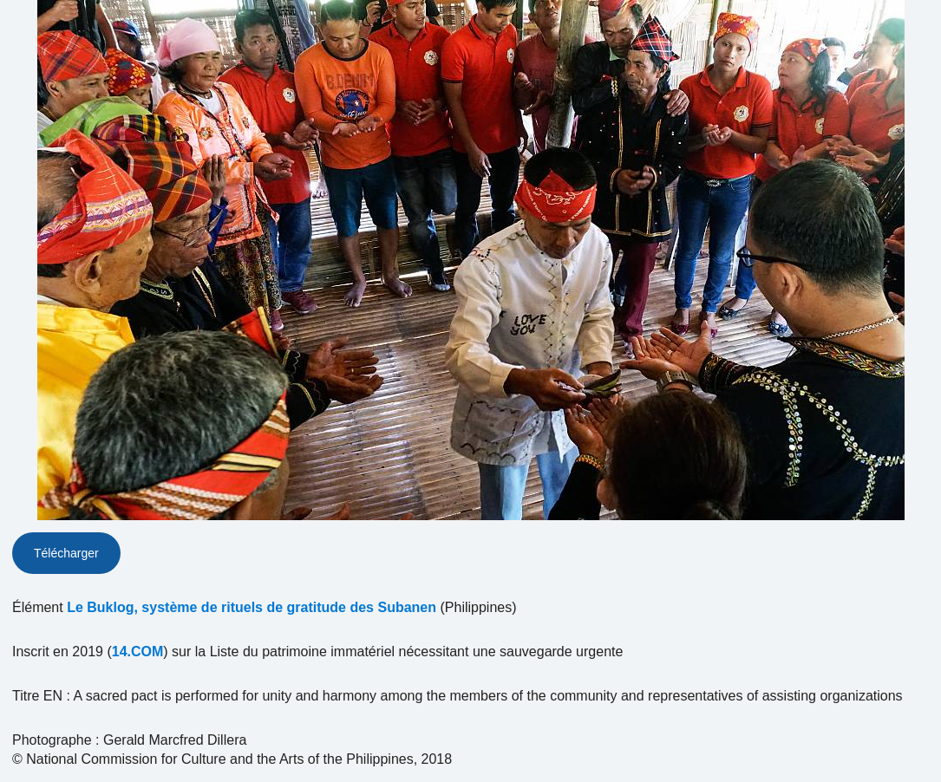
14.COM (138, 651)
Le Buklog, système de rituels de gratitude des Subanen (251, 607)
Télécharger (66, 553)
